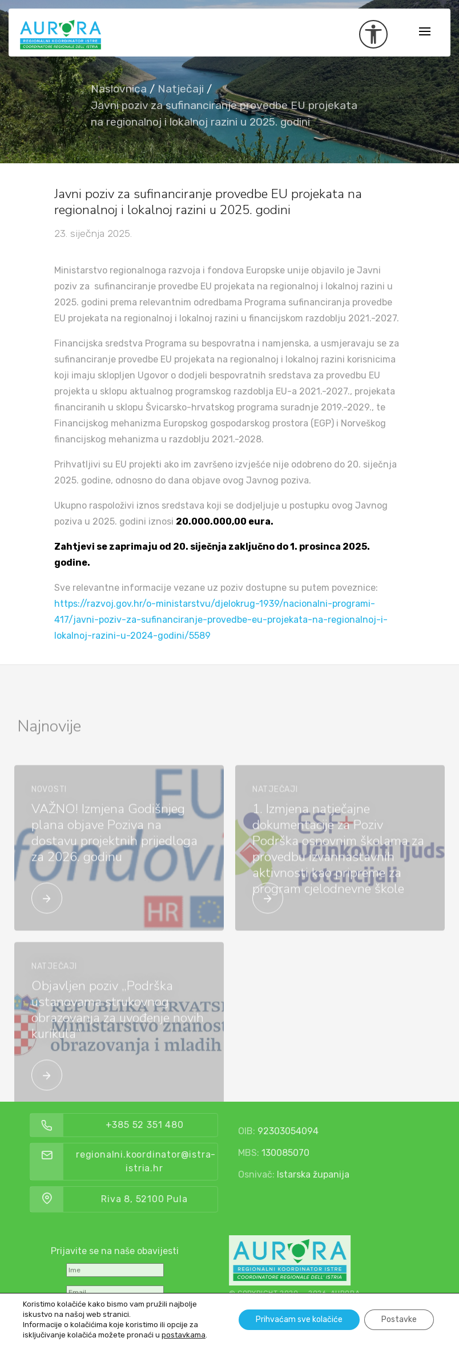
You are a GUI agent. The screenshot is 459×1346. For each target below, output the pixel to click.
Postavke (399, 1319)
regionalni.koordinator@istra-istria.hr (183, 1161)
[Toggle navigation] (425, 32)
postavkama (184, 1335)
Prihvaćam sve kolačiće (299, 1319)
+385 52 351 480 (182, 1124)
